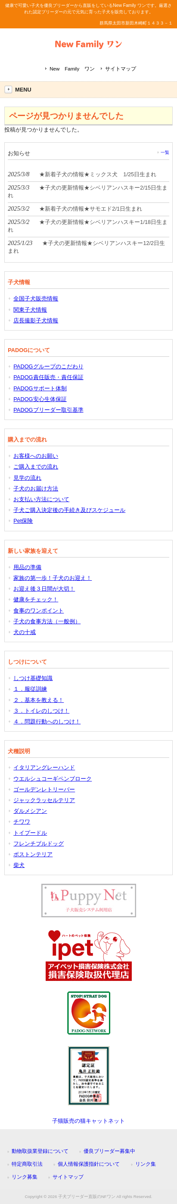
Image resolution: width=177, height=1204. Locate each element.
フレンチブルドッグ (38, 843)
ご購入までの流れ (35, 466)
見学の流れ (27, 478)
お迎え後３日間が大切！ (44, 588)
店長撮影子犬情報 (35, 320)
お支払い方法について (41, 499)
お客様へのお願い (35, 456)
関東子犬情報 (30, 309)
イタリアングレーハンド (44, 767)
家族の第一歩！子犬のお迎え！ (52, 578)
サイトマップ (120, 68)
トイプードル (30, 833)
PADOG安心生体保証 (39, 399)
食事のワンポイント (38, 610)
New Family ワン (72, 68)
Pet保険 (23, 521)
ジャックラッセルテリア (44, 800)
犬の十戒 (24, 632)
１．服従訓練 (30, 689)
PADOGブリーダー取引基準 (48, 410)
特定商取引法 (27, 1164)
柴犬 (19, 865)
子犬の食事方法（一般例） (47, 621)
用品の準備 (27, 567)
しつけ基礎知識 (33, 678)
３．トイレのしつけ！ (41, 711)
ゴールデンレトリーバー (44, 789)
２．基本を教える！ (38, 700)
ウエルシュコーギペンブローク (52, 778)
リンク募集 (24, 1177)
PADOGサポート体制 (39, 388)
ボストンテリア (33, 854)
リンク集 (145, 1164)
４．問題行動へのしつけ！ (47, 721)
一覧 (165, 152)
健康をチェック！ (35, 599)
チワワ (21, 821)
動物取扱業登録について (40, 1151)
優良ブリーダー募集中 (109, 1151)
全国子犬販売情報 (35, 298)
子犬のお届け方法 (35, 488)
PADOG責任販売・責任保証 (48, 377)
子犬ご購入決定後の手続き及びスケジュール (69, 510)
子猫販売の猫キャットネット (88, 1121)
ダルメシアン (30, 811)
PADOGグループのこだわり (48, 366)
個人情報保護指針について (89, 1164)
